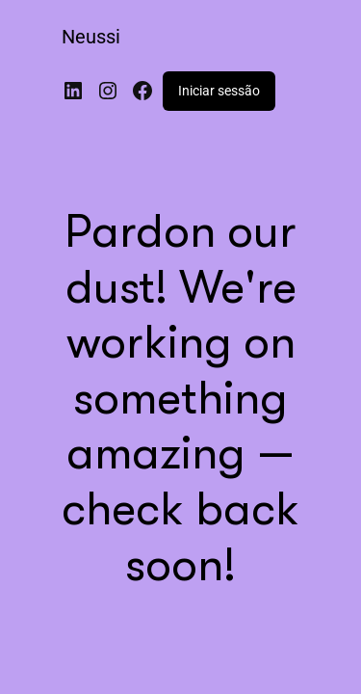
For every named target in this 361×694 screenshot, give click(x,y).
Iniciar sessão (219, 90)
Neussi (91, 36)
